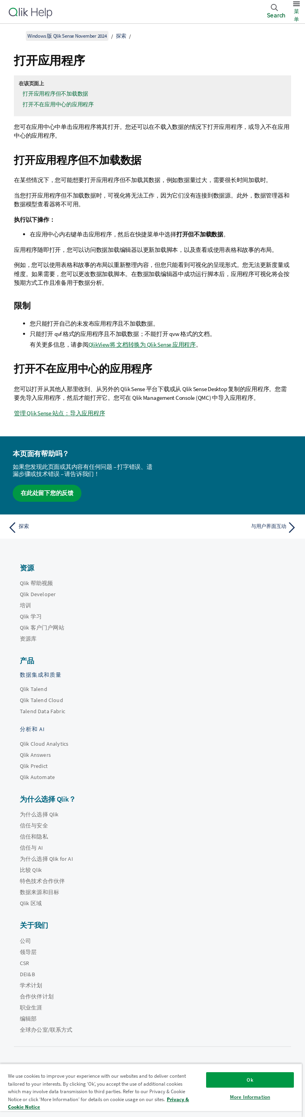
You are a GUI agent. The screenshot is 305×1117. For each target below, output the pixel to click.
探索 (121, 36)
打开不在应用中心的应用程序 (58, 104)
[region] (151, 1090)
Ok (250, 1080)
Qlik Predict (34, 766)
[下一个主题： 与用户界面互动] (227, 527)
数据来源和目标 (39, 892)
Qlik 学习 (31, 616)
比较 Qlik (31, 869)
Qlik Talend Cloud (41, 700)
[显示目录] (16, 35)
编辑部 (28, 1018)
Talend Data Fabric (42, 711)
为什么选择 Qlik (39, 814)
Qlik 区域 (31, 903)
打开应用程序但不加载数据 (55, 93)
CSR (24, 963)
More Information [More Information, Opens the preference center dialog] (250, 1097)
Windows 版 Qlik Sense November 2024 (67, 36)
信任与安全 (34, 825)
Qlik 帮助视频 (36, 583)
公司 (25, 940)
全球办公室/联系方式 (46, 1029)
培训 (25, 605)
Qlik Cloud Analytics (44, 743)
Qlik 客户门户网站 (42, 627)
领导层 (28, 952)
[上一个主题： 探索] (78, 527)
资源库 (28, 638)
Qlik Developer (38, 594)
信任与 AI (31, 847)
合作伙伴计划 (37, 996)
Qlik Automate (37, 777)
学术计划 (31, 985)
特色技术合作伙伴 (42, 881)
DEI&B (27, 974)
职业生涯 (31, 1007)
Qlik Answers (35, 754)
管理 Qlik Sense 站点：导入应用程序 (59, 413)
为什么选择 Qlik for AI (46, 858)
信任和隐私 (34, 836)
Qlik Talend (33, 689)
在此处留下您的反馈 (47, 493)
